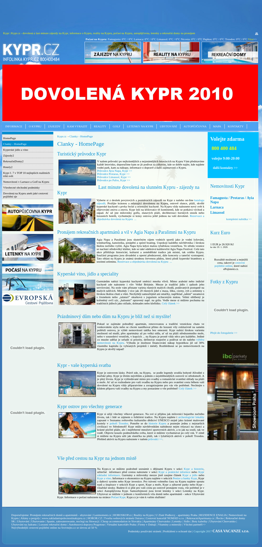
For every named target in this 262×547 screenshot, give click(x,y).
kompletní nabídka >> (239, 219)
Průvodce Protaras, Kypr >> (113, 173)
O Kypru (35, 126)
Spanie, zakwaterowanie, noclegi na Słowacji (73, 521)
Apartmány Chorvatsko (156, 521)
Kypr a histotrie (193, 468)
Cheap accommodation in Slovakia (121, 521)
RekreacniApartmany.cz (200, 518)
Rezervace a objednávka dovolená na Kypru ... (144, 261)
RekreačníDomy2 (13, 161)
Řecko (220, 518)
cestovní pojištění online (229, 264)
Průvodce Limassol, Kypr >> (114, 177)
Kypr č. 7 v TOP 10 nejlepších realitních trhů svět (26, 174)
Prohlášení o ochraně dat (177, 531)
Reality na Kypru (144, 515)
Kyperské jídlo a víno (15, 149)
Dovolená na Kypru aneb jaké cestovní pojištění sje (25, 195)
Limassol (217, 213)
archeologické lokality (191, 417)
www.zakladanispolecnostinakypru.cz (64, 518)
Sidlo (187, 521)
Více (251, 39)
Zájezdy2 (8, 155)
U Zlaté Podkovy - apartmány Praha (176, 515)
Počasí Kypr (118, 497)
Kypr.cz (61, 136)
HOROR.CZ (94, 518)
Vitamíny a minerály (170, 524)
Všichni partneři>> (195, 524)
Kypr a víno (104, 478)
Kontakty (236, 126)
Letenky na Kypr (140, 126)
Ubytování (168, 126)
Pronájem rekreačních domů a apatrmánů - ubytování (60, 515)
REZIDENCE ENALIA (213, 515)
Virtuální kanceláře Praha (121, 524)
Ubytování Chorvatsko (222, 521)
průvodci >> (155, 439)
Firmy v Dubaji (147, 524)
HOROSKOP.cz (122, 515)
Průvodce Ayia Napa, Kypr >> (114, 170)
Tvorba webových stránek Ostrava (124, 518)
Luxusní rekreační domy (53, 524)
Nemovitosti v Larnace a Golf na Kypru (26, 181)
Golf (116, 126)
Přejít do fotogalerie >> (223, 332)
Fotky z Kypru (224, 281)
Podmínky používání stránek (144, 531)
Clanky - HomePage (15, 143)
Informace (13, 126)
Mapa (217, 126)
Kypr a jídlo (189, 475)
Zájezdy (54, 126)
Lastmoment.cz (102, 515)
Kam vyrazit (77, 126)
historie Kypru (157, 423)
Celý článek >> (170, 303)
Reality (100, 126)
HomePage (9, 138)
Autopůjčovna (195, 126)
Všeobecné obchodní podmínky (21, 187)
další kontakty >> (225, 168)
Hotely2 (7, 167)
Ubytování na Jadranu (24, 524)
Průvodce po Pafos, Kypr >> (113, 180)
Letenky (177, 521)
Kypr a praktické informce (174, 471)
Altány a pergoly (30, 518)
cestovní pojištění (39, 527)
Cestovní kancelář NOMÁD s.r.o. (165, 518)
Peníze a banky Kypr (185, 478)
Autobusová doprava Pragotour (87, 524)
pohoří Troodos (119, 423)
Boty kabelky (199, 521)
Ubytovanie (38, 521)
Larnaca (217, 207)
